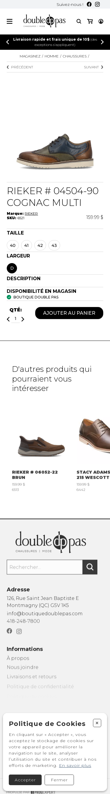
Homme (52, 56)
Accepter (25, 780)
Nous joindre (22, 674)
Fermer (59, 780)
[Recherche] (79, 21)
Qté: (15, 310)
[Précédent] (7, 42)
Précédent (20, 67)
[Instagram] (97, 4)
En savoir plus (75, 765)
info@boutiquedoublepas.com (45, 617)
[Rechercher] (90, 571)
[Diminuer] (8, 320)
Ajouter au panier (69, 313)
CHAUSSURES (75, 56)
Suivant (93, 67)
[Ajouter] (22, 320)
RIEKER (31, 213)
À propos (18, 664)
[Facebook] (89, 4)
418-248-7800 (23, 625)
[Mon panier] (90, 21)
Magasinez (30, 56)
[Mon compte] (101, 21)
